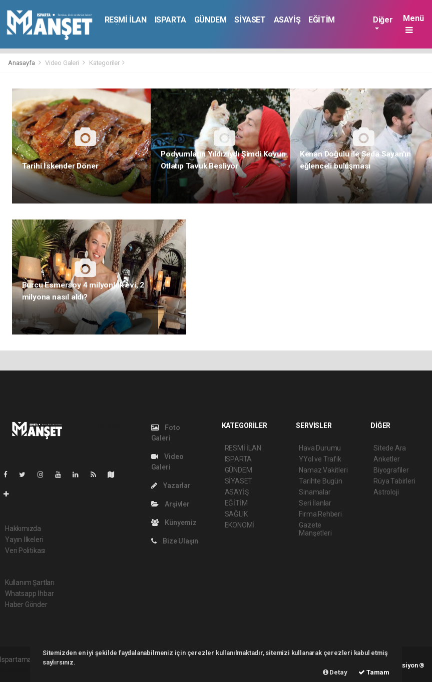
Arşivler (170, 504)
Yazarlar (171, 486)
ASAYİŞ (287, 19)
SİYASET (249, 19)
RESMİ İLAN (126, 19)
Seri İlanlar (315, 503)
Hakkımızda (23, 528)
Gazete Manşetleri (315, 529)
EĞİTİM (321, 19)
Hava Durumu (320, 448)
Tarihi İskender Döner (60, 166)
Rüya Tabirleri (394, 481)
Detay (335, 672)
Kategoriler (104, 62)
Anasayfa (22, 62)
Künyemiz (174, 522)
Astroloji (385, 492)
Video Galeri (62, 62)
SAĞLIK (236, 514)
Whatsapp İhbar (29, 594)
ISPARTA (170, 19)
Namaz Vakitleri (323, 470)
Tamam (373, 672)
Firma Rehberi (320, 514)
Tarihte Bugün (320, 481)
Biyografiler (391, 470)
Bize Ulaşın (175, 541)
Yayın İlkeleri (24, 540)
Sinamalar (314, 492)
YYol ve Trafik (320, 459)
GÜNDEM (210, 19)
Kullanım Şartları (30, 582)
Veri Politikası (25, 550)
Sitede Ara (389, 448)
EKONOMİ (240, 525)
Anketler (386, 459)
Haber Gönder (26, 604)
